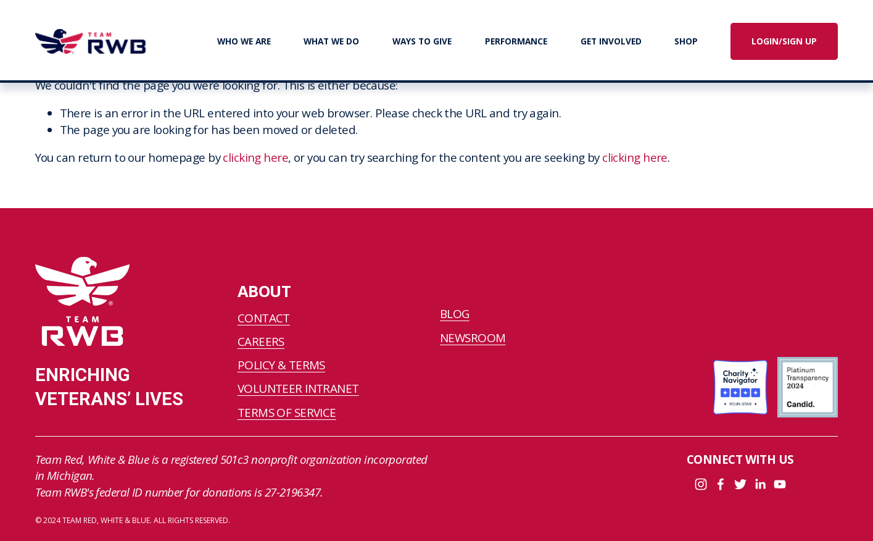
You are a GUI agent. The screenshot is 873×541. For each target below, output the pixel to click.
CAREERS (261, 341)
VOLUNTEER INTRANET (298, 388)
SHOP (686, 41)
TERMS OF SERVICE (287, 413)
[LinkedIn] (760, 484)
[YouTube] (780, 484)
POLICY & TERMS (281, 365)
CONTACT (264, 318)
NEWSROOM (473, 338)
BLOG (455, 314)
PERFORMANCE (516, 41)
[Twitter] (740, 484)
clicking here (255, 157)
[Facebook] (720, 484)
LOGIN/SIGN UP (784, 41)
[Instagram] (701, 484)
